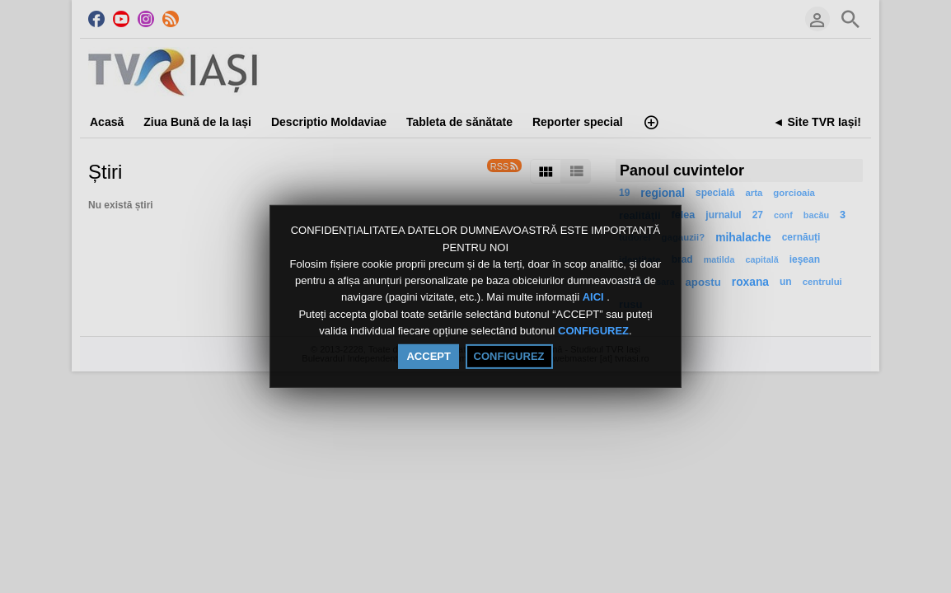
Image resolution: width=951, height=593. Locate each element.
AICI (595, 298)
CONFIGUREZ (593, 331)
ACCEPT (428, 356)
